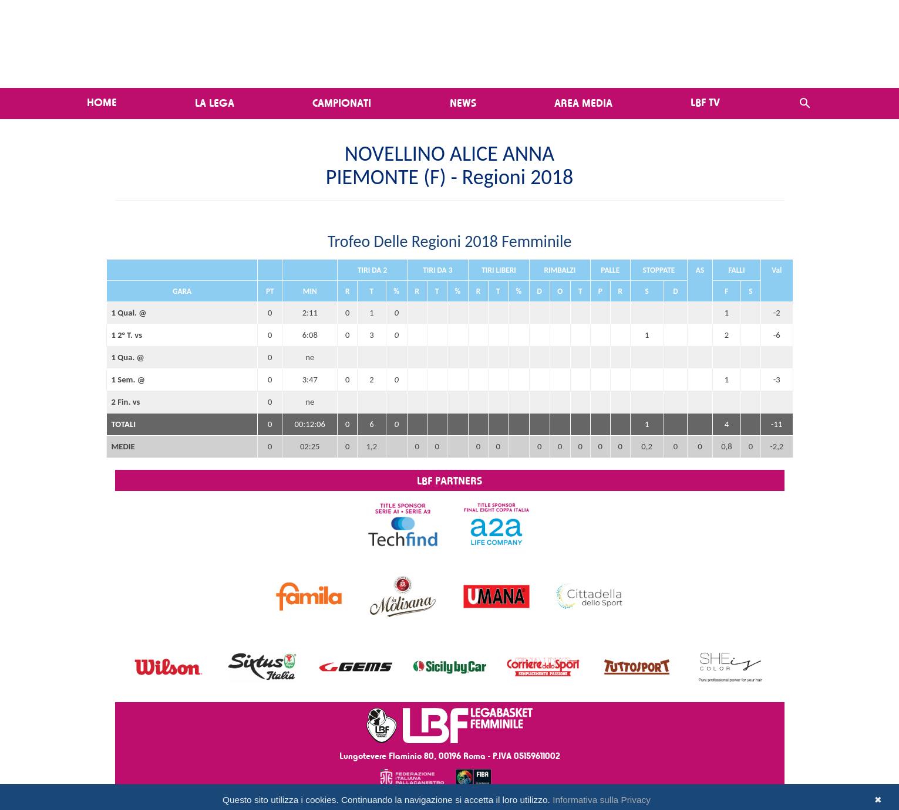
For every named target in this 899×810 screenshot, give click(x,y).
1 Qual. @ (129, 312)
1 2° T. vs (127, 335)
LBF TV (705, 102)
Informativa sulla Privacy (602, 800)
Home (102, 102)
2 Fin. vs (126, 401)
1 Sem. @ (128, 379)
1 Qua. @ (128, 357)
